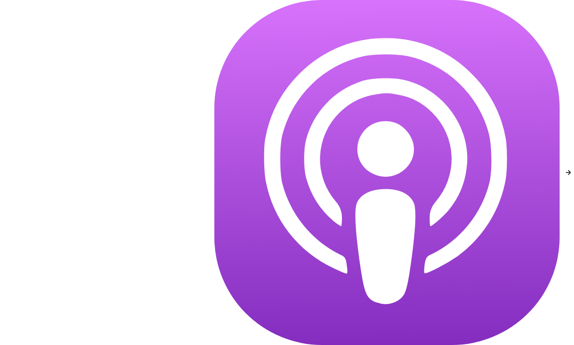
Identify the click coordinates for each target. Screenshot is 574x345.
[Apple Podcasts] (387, 172)
